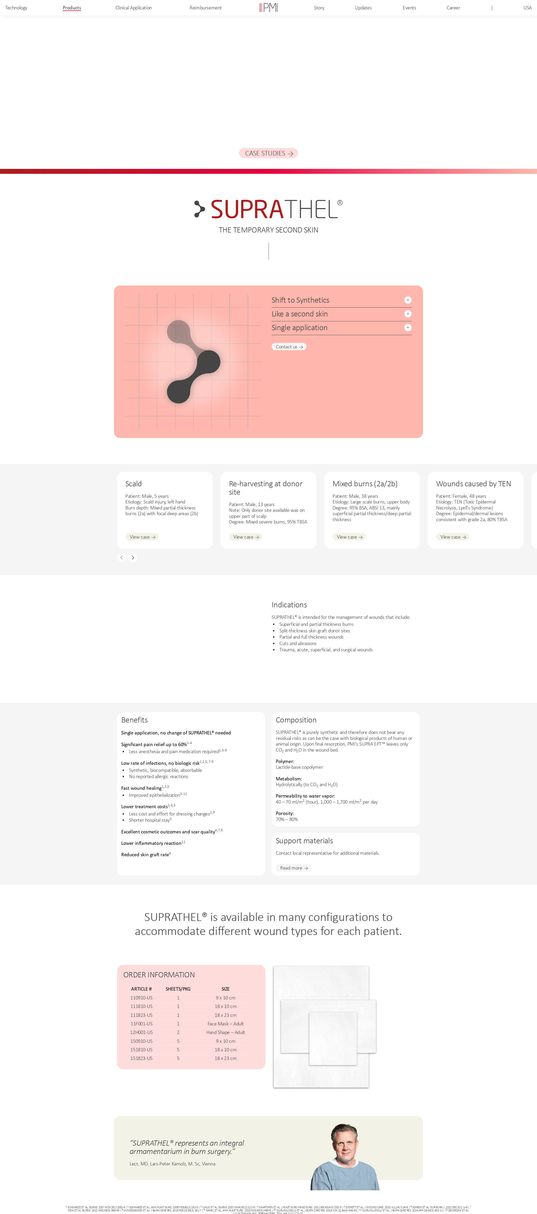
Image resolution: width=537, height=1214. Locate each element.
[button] (132, 557)
